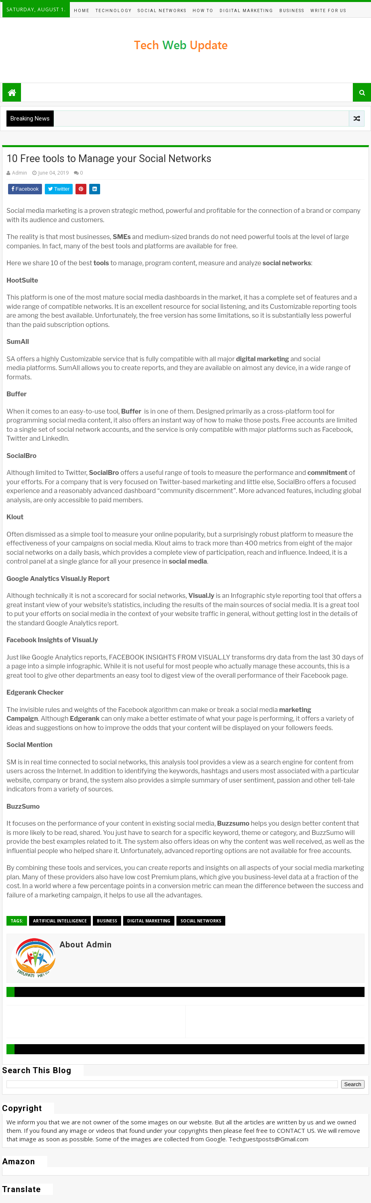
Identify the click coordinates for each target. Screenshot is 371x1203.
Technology (114, 10)
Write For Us (328, 10)
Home (82, 10)
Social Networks (162, 10)
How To (203, 10)
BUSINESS (291, 10)
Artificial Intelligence (60, 921)
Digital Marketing (246, 10)
